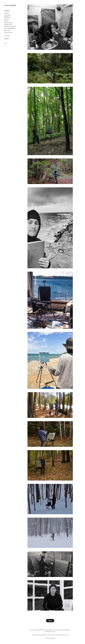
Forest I (6, 21)
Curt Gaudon (10, 5)
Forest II (6, 19)
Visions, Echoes (8, 32)
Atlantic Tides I (8, 24)
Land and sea (7, 15)
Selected (6, 13)
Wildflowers (7, 17)
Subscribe (32, 629)
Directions (7, 30)
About (6, 38)
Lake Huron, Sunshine (10, 26)
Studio (7, 36)
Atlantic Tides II (8, 22)
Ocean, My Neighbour (10, 28)
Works (6, 11)
